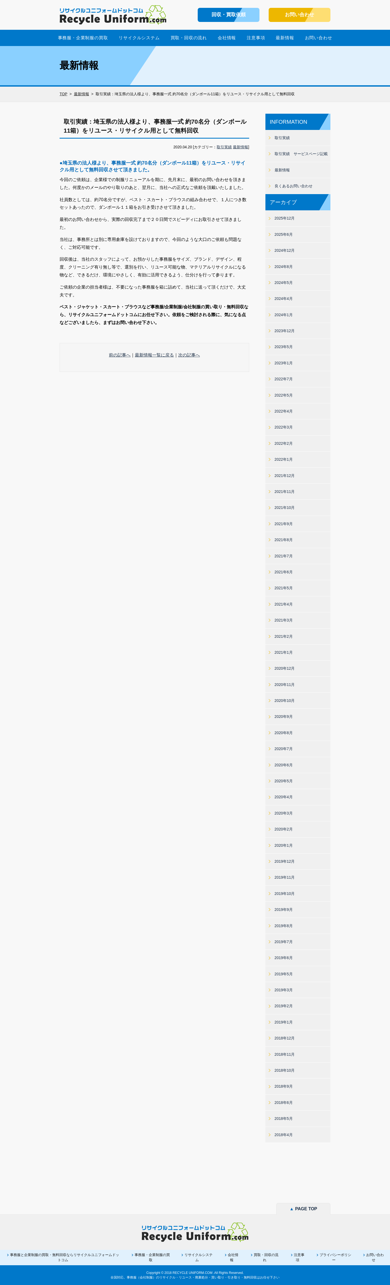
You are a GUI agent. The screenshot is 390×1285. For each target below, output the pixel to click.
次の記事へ (189, 355)
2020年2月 (284, 829)
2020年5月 (284, 781)
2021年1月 (284, 652)
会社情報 (227, 37)
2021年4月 (284, 604)
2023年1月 (284, 363)
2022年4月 (284, 411)
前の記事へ (120, 355)
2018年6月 (284, 1102)
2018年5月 (284, 1118)
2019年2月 (284, 1006)
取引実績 (224, 147)
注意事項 (256, 37)
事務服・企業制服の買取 (83, 37)
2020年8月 (284, 733)
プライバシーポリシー (335, 1257)
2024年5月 (284, 282)
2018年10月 (285, 1070)
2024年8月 (284, 266)
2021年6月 (284, 572)
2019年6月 (284, 958)
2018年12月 (285, 1038)
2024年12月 (285, 250)
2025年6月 (284, 234)
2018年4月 (284, 1135)
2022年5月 (284, 395)
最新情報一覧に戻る (154, 355)
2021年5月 (284, 588)
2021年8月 (284, 540)
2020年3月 (284, 813)
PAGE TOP (303, 1208)
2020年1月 (284, 845)
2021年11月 (285, 491)
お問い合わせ (318, 37)
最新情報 (285, 37)
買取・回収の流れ (189, 37)
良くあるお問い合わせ (294, 186)
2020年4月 (284, 797)
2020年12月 (285, 668)
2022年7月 (284, 379)
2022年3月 (284, 427)
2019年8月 (284, 926)
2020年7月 (284, 749)
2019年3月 (284, 990)
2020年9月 (284, 716)
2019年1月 (284, 1022)
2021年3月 (284, 620)
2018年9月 (284, 1086)
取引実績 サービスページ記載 (301, 154)
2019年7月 (284, 942)
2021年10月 (285, 507)
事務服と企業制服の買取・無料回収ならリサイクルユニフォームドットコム (64, 1257)
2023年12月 (285, 331)
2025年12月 (285, 218)
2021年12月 (285, 475)
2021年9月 (284, 524)
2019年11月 (285, 877)
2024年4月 (284, 298)
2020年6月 (284, 765)
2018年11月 (285, 1054)
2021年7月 (284, 556)
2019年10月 (285, 893)
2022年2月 (284, 443)
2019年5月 (284, 974)
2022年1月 (284, 459)
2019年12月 (285, 861)
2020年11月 (285, 684)
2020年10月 (285, 700)
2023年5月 (284, 347)
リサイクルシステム (139, 37)
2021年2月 (284, 636)
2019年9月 (284, 909)
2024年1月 (284, 315)
